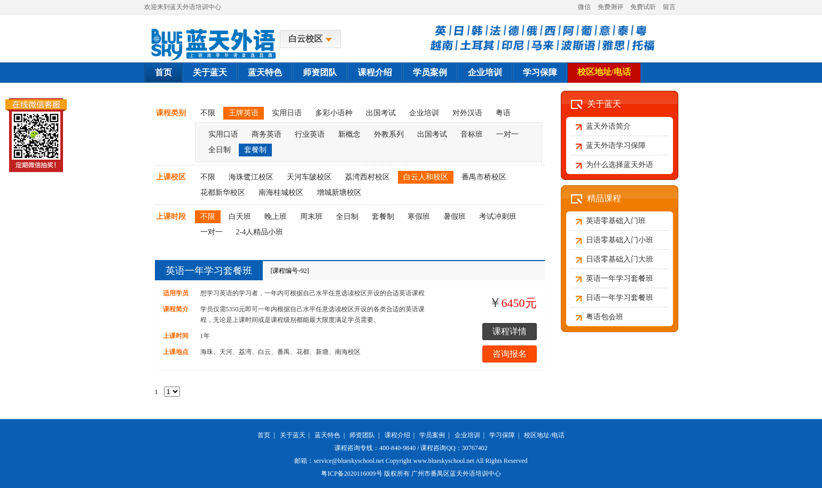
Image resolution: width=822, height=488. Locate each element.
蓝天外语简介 (608, 126)
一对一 (507, 134)
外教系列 (389, 134)
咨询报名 (509, 353)
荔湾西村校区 (367, 177)
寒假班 (419, 216)
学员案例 (430, 72)
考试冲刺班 (497, 216)
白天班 (240, 216)
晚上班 (275, 216)
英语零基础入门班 (616, 221)
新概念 (349, 134)
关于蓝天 (210, 72)
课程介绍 (375, 72)
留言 (669, 7)
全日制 (219, 150)
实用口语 (223, 134)
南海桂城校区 (281, 192)
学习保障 (540, 72)
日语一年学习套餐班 (619, 298)
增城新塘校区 (339, 192)
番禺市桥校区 (483, 177)
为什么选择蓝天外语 (619, 165)
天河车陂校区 (309, 177)
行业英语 (310, 134)
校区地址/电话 (604, 71)
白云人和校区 (425, 177)
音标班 (471, 134)
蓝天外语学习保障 (616, 145)
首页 (163, 72)
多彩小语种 (334, 113)
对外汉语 (467, 113)
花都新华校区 (222, 192)
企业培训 (485, 72)
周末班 (311, 216)
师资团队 (320, 72)
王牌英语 (244, 113)
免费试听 (643, 7)
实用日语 (287, 113)
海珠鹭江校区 (251, 177)
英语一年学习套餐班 (209, 270)
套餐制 (255, 150)
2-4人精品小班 (260, 232)
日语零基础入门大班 (619, 259)
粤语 (503, 113)
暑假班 (454, 216)
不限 (207, 113)
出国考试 (381, 113)
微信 (584, 7)
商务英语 (266, 134)
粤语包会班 (604, 317)
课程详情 (509, 331)
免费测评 (610, 7)
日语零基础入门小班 (619, 240)
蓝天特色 (265, 72)
